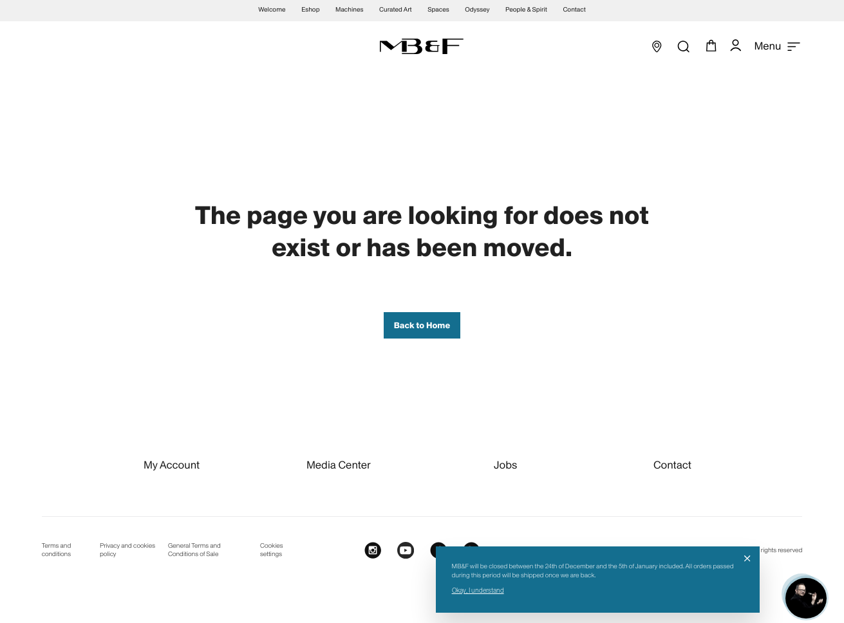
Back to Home (422, 325)
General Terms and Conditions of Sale (194, 550)
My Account (172, 465)
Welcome (271, 10)
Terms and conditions (56, 550)
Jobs (505, 465)
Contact (672, 465)
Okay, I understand (478, 590)
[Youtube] (405, 550)
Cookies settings (271, 550)
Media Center (338, 465)
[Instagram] (372, 550)
